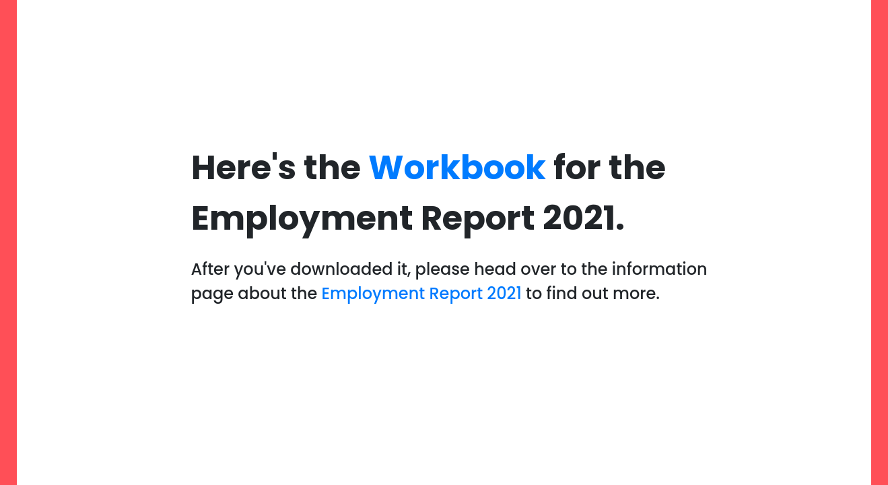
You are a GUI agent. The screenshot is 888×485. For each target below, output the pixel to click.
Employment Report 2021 (422, 293)
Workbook (457, 167)
